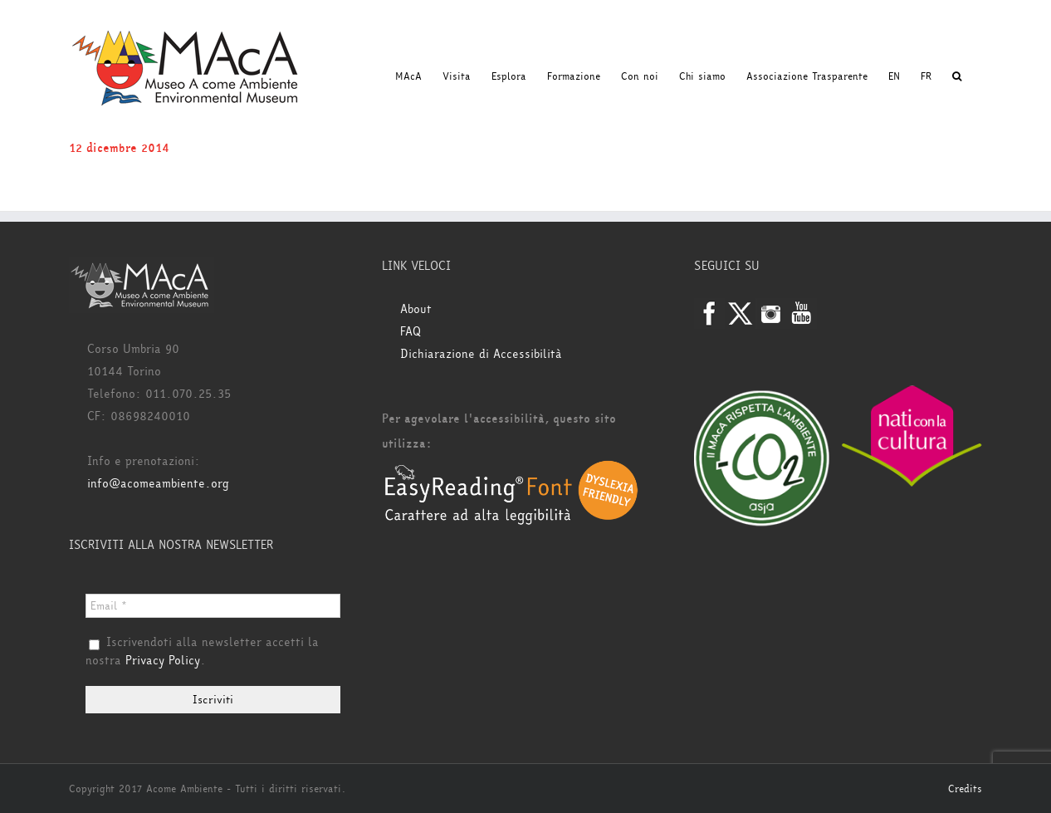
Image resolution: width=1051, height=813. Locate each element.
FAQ (410, 331)
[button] (956, 76)
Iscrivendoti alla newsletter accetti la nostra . (202, 651)
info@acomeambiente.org (158, 483)
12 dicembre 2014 (119, 148)
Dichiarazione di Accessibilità (481, 354)
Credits (965, 788)
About (416, 309)
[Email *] (213, 606)
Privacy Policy (162, 660)
